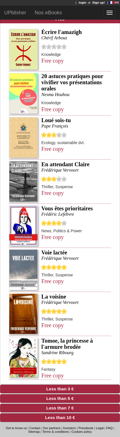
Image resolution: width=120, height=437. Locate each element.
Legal (99, 428)
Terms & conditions (55, 431)
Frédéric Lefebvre (57, 214)
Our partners (52, 428)
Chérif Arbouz (54, 37)
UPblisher (15, 12)
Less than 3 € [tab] (38, 388)
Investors (69, 428)
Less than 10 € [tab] (39, 417)
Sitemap (34, 431)
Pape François (54, 126)
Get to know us (16, 428)
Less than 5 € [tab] (38, 398)
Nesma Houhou (55, 94)
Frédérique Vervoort (60, 170)
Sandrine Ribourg (57, 352)
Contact (35, 428)
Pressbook (86, 428)
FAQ (109, 428)
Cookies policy (82, 431)
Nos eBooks (48, 12)
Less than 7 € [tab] (38, 408)
